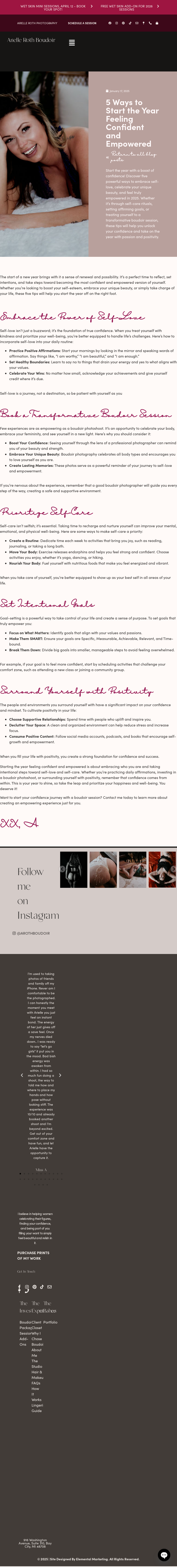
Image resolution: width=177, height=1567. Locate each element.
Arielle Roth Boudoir (31, 40)
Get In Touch (26, 1272)
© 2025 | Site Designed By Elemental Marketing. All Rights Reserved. (88, 1559)
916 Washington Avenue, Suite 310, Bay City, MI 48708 (35, 1543)
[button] (20, 1174)
